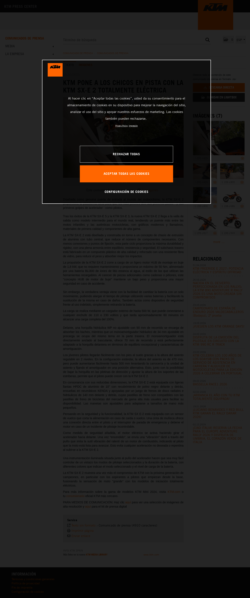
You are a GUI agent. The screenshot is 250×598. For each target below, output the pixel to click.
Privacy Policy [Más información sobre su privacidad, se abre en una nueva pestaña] (121, 125)
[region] (126, 132)
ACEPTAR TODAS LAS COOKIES (127, 173)
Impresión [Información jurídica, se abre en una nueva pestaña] (133, 125)
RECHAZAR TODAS (126, 154)
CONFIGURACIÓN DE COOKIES (127, 192)
